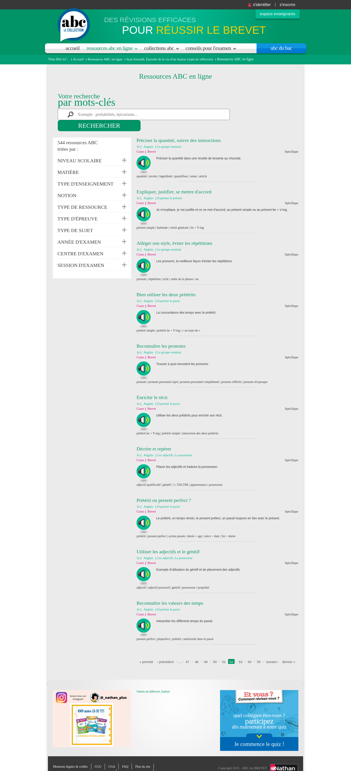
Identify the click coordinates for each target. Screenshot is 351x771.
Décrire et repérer (154, 437)
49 (206, 651)
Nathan (284, 757)
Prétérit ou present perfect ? (164, 489)
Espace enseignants (276, 14)
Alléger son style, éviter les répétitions (174, 232)
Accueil (73, 48)
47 (187, 651)
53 (241, 651)
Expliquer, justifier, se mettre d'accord (174, 180)
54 (250, 651)
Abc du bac (281, 48)
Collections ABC (159, 48)
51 (224, 651)
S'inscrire (286, 4)
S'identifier (258, 4)
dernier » (289, 651)
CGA (113, 755)
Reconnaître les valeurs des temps (170, 592)
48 (196, 651)
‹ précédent (164, 651)
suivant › (272, 651)
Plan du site (145, 755)
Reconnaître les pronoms (161, 335)
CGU (99, 755)
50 (215, 651)
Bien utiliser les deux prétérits (166, 283)
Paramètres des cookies (138, 761)
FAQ (127, 755)
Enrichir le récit (152, 386)
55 (259, 651)
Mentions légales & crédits (71, 755)
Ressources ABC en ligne (110, 48)
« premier (146, 651)
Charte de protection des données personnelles (84, 761)
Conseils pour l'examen (208, 48)
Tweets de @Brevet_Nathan (153, 680)
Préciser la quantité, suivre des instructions (179, 129)
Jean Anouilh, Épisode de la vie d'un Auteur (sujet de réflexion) (174, 59)
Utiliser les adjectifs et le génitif (168, 540)
